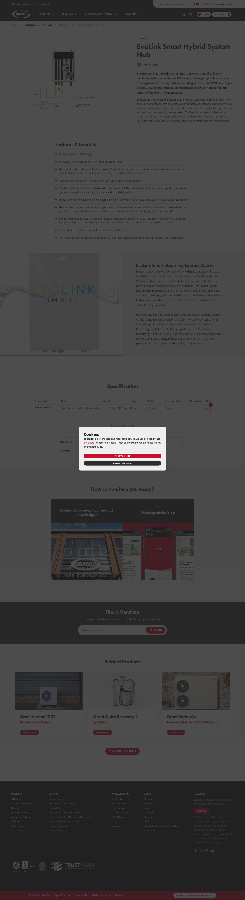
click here (89, 442)
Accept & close (122, 456)
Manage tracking (122, 463)
